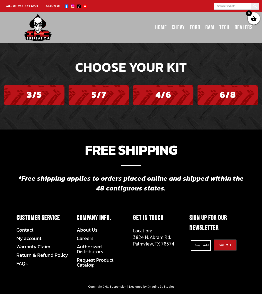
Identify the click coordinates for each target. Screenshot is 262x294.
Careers (85, 238)
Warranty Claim (33, 246)
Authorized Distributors (90, 249)
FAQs (22, 263)
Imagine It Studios (161, 286)
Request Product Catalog (95, 262)
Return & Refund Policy (42, 255)
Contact (25, 230)
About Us (87, 230)
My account (29, 238)
